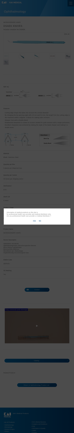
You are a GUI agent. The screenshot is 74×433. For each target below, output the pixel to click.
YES (34, 221)
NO (40, 221)
